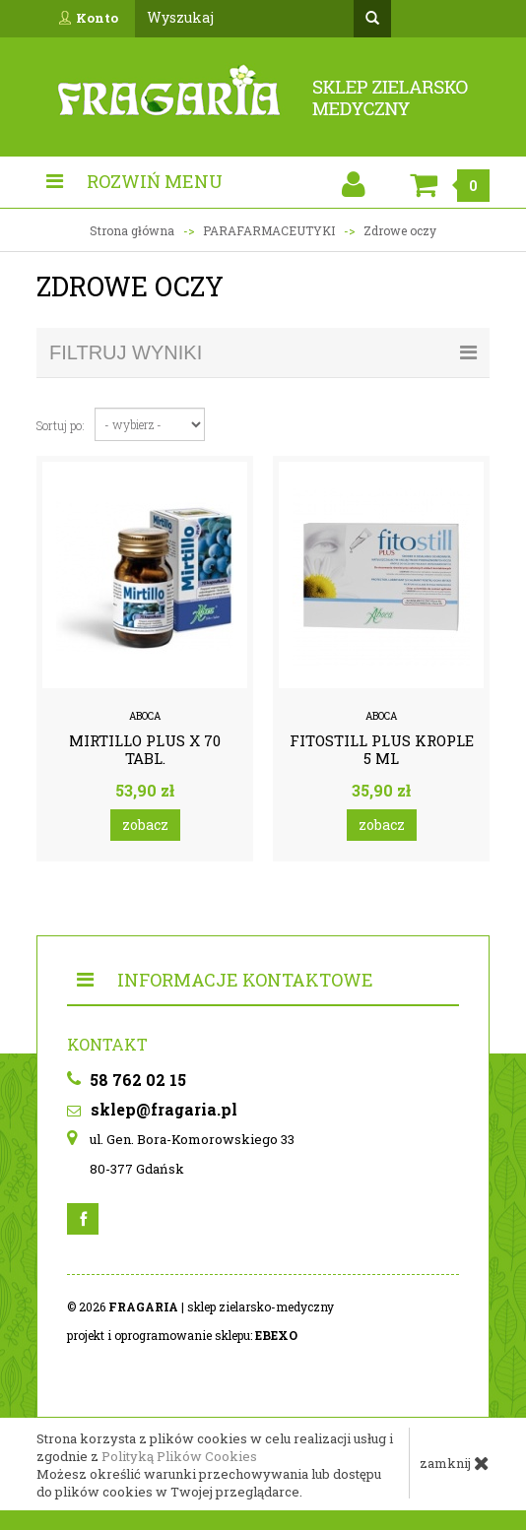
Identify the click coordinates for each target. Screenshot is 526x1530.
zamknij (455, 1463)
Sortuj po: (60, 425)
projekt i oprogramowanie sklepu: (182, 1335)
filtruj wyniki (263, 352)
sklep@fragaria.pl (152, 1109)
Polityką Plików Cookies (179, 1456)
